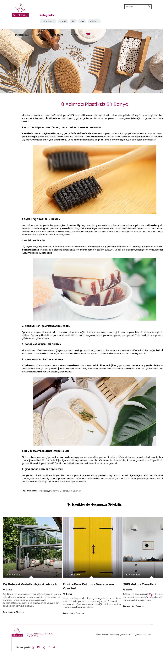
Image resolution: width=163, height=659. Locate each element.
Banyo (56, 490)
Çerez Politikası (126, 634)
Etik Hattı (147, 634)
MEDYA (40, 35)
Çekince (138, 634)
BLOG (74, 35)
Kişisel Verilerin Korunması (107, 634)
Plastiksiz (43, 490)
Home (63, 21)
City (82, 21)
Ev (50, 490)
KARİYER (58, 35)
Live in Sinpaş (48, 21)
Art (73, 21)
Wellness (94, 21)
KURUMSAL (22, 35)
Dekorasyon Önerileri (70, 490)
